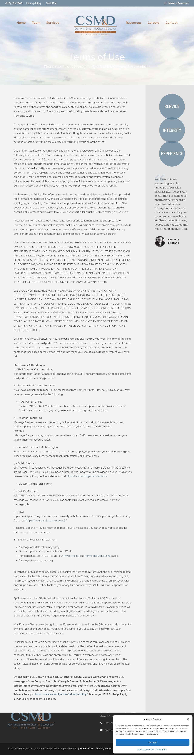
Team (36, 22)
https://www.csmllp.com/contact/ (84, 471)
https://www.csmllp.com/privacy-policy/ (49, 681)
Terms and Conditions (97, 551)
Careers (153, 22)
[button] (187, 719)
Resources (133, 22)
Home (22, 22)
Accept (152, 742)
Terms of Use (86, 748)
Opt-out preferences (145, 749)
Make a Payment (179, 3)
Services (52, 22)
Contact (170, 22)
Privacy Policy (160, 749)
